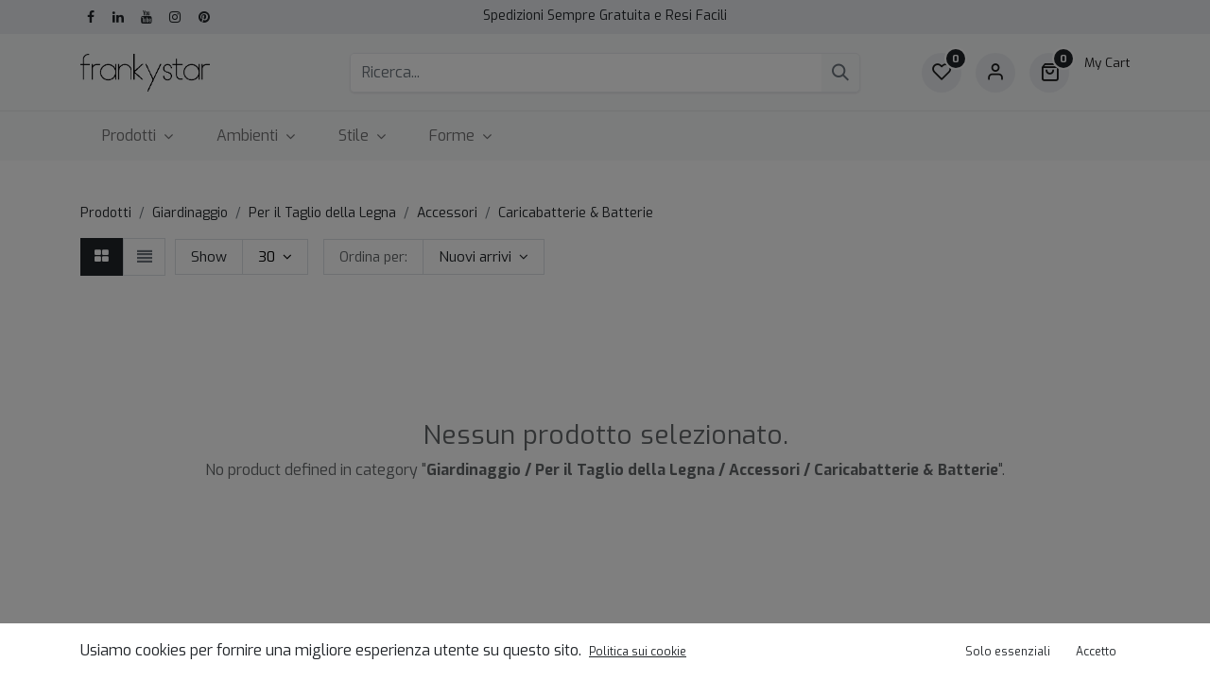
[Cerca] (840, 73)
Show (209, 256)
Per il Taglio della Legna (322, 213)
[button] (483, 257)
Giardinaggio (190, 213)
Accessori (447, 213)
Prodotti (105, 213)
